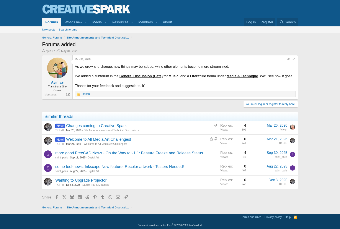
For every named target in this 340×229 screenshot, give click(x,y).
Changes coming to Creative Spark (96, 126)
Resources (120, 22)
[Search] (287, 22)
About (167, 22)
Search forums (68, 29)
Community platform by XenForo (170, 225)
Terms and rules (251, 217)
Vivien (283, 129)
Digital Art (93, 157)
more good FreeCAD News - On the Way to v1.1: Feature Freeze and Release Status (129, 153)
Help (288, 217)
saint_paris (61, 157)
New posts (48, 29)
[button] (86, 22)
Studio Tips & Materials (95, 184)
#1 (294, 59)
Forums (51, 22)
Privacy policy (273, 217)
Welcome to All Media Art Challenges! (98, 139)
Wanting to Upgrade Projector (80, 180)
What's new (73, 22)
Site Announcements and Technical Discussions (111, 130)
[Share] (288, 59)
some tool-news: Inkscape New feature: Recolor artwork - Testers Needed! (119, 166)
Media (97, 22)
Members (145, 22)
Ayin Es (50, 51)
